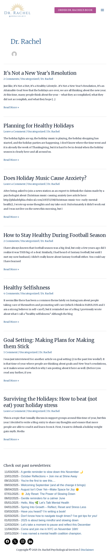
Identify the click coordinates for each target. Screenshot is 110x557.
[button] (75, 10)
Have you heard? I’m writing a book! (43, 511)
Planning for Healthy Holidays (39, 126)
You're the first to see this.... (38, 480)
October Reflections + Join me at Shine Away (49, 476)
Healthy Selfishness (27, 288)
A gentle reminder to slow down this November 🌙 (52, 471)
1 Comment (11, 352)
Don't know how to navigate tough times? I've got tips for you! (59, 515)
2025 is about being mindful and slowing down (49, 520)
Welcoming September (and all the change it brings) (53, 485)
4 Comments (11, 293)
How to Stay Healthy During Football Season (55, 235)
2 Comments (11, 78)
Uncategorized (30, 78)
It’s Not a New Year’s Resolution (40, 73)
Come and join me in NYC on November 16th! (49, 529)
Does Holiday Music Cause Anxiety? (45, 178)
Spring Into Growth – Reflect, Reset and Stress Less (53, 507)
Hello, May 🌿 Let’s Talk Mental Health (45, 502)
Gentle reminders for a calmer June (43, 498)
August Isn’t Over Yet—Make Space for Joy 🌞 (50, 489)
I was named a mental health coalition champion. (51, 533)
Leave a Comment (14, 131)
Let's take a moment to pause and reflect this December (55, 524)
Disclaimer (87, 549)
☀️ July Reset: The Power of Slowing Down (48, 493)
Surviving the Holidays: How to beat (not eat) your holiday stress (50, 402)
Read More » (11, 107)
